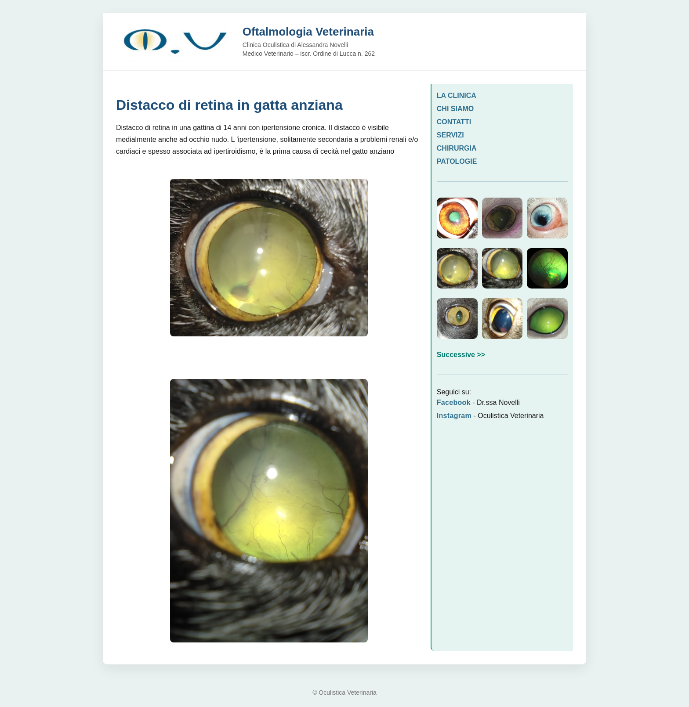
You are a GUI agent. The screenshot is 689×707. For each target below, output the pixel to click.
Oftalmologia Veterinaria (308, 31)
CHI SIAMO (455, 108)
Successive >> (461, 354)
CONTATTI (454, 122)
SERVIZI (450, 135)
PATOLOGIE (457, 161)
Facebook (454, 402)
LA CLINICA (456, 95)
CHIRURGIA (457, 148)
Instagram (454, 415)
